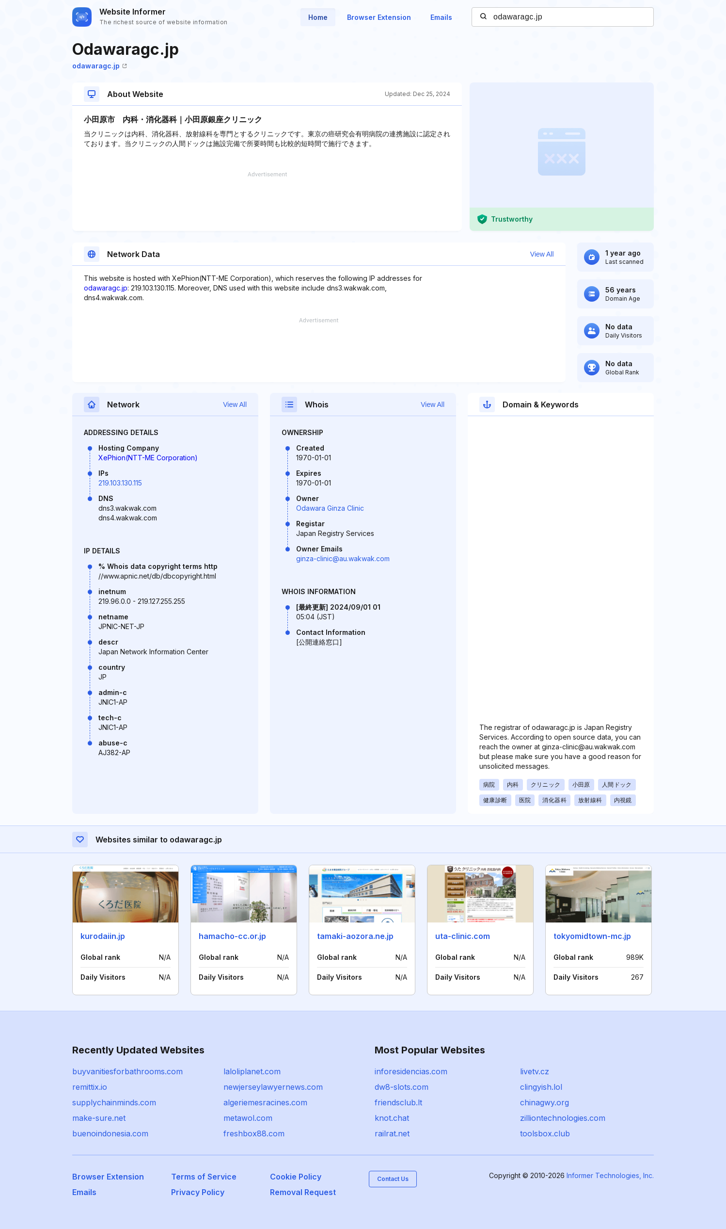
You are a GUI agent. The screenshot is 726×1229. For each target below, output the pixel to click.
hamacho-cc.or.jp (232, 936)
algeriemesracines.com (265, 1102)
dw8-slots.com (401, 1087)
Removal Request (303, 1192)
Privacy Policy (197, 1192)
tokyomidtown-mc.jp (592, 936)
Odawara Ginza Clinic (330, 508)
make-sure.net (99, 1118)
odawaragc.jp (99, 66)
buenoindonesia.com (110, 1133)
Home (318, 17)
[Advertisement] (267, 201)
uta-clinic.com (462, 936)
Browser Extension (379, 17)
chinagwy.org (544, 1102)
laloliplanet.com (252, 1071)
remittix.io (89, 1087)
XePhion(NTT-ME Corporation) (148, 457)
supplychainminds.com (114, 1102)
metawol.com (247, 1118)
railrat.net (392, 1133)
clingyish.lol (541, 1087)
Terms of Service (204, 1176)
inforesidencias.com (411, 1071)
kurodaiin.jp (102, 936)
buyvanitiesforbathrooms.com (127, 1071)
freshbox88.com (253, 1133)
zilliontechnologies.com (562, 1118)
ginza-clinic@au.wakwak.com (343, 558)
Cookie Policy (295, 1176)
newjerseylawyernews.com (273, 1087)
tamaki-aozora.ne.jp (355, 936)
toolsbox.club (545, 1133)
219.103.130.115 (120, 483)
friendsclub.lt (398, 1102)
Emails (441, 17)
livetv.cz (534, 1071)
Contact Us (393, 1178)
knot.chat (392, 1118)
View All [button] (542, 254)
